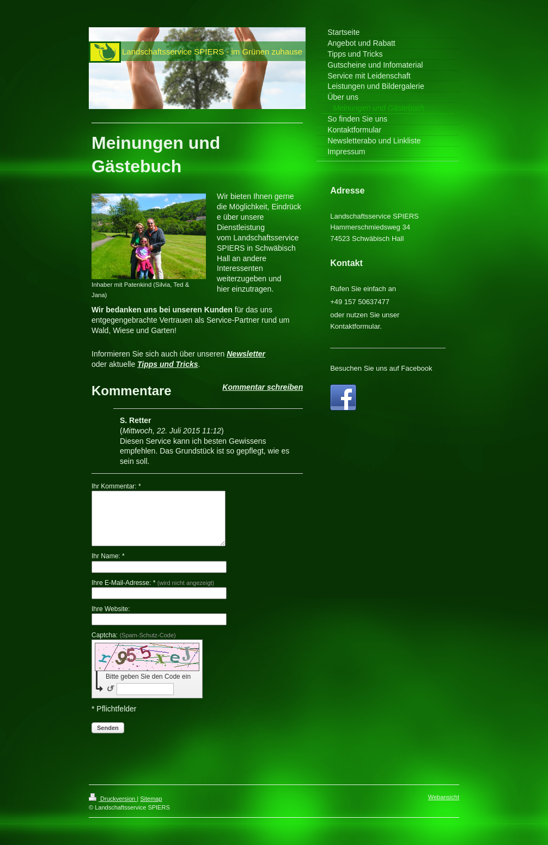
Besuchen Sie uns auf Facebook (381, 368)
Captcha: (134, 635)
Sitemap (151, 798)
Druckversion (113, 798)
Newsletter (246, 353)
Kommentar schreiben (262, 387)
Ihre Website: (111, 609)
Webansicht (443, 797)
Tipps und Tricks (167, 364)
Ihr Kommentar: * (116, 486)
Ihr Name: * (108, 556)
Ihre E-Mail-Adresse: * (153, 583)
